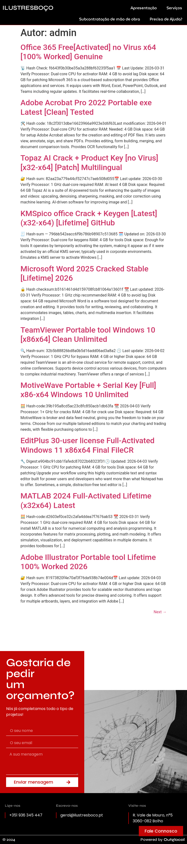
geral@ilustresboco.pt (81, 815)
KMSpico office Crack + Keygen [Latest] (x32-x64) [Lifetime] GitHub (88, 218)
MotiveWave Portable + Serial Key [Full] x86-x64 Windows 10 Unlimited (88, 390)
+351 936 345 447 (25, 815)
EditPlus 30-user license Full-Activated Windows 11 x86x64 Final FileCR (87, 445)
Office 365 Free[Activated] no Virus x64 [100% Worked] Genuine (88, 52)
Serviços (174, 8)
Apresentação (144, 8)
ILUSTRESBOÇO (27, 7)
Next (160, 612)
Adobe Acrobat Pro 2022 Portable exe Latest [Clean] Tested (86, 107)
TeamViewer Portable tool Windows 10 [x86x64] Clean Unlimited (87, 334)
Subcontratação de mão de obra (109, 19)
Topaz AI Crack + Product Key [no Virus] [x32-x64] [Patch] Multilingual (89, 162)
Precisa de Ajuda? (166, 19)
